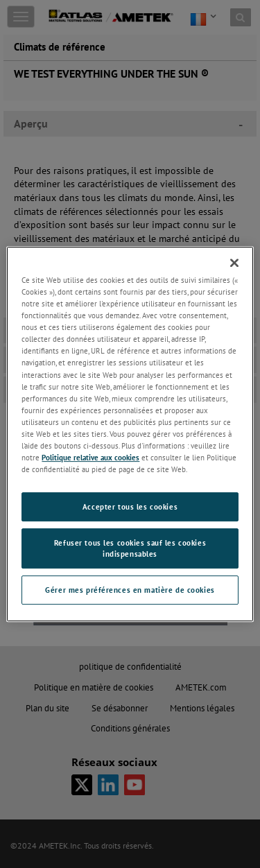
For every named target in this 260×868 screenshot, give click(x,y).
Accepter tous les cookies (130, 506)
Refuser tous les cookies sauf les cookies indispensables (130, 548)
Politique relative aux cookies (90, 457)
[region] (129, 434)
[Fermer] (234, 263)
